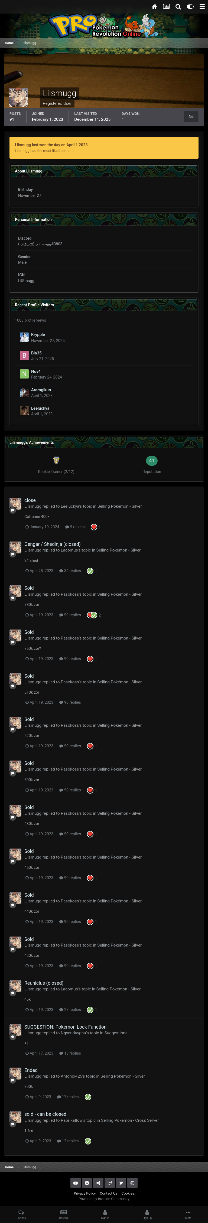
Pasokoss (70, 594)
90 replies (70, 615)
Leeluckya (40, 408)
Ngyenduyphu (73, 1032)
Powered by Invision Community (104, 1199)
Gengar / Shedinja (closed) (52, 544)
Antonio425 (71, 1076)
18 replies (70, 1053)
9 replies (74, 527)
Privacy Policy (85, 1193)
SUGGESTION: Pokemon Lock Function (65, 1027)
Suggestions (116, 1032)
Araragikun (41, 389)
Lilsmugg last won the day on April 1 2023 (51, 145)
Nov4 (36, 371)
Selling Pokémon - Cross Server (130, 1120)
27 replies (70, 1009)
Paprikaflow (72, 1120)
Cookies (127, 1193)
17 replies (68, 1097)
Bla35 (36, 353)
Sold (29, 588)
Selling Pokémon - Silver (120, 506)
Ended (31, 1070)
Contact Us (109, 1193)
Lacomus (69, 550)
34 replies (70, 571)
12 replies (68, 1141)
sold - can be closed (45, 1114)
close (30, 500)
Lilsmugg (32, 506)
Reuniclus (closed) (44, 983)
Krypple (38, 334)
